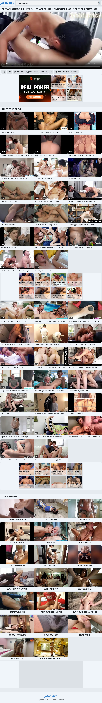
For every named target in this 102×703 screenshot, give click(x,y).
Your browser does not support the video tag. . (51, 40)
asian (36, 72)
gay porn (28, 72)
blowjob (66, 72)
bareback (43, 72)
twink (9, 72)
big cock (58, 72)
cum (50, 72)
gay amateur (18, 72)
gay (4, 72)
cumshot (74, 72)
